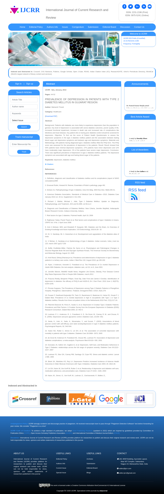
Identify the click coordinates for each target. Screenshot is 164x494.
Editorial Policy (61, 459)
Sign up (29, 84)
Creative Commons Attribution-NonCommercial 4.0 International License (98, 485)
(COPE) (27, 433)
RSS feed (140, 194)
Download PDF (51, 116)
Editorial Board (92, 468)
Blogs (89, 473)
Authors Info (60, 463)
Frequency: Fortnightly (131, 44)
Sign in (18, 84)
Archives (90, 459)
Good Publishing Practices (82, 431)
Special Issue (61, 473)
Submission (91, 463)
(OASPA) (69, 433)
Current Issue (61, 468)
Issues (65, 27)
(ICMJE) (117, 433)
